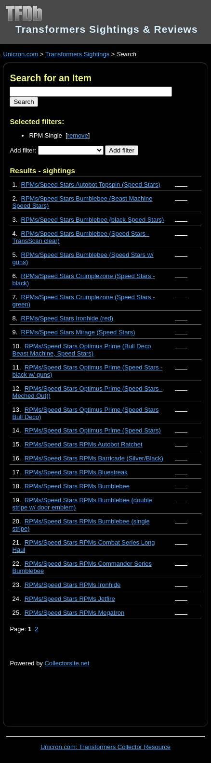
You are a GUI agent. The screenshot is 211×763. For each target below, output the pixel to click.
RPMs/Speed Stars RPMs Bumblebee (77, 486)
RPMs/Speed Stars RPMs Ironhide (72, 584)
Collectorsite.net (66, 663)
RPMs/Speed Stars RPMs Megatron (74, 612)
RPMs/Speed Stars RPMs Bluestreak (76, 472)
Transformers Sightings (77, 54)
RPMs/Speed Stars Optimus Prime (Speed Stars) (93, 430)
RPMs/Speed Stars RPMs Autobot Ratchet (84, 444)
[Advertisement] (110, 691)
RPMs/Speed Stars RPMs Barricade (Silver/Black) (94, 458)
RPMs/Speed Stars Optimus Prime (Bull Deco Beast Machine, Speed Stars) (82, 350)
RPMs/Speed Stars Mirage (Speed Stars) (78, 332)
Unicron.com (20, 54)
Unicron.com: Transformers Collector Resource (105, 746)
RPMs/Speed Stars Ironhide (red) (67, 318)
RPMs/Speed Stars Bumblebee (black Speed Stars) (92, 219)
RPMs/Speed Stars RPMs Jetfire (70, 598)
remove (77, 135)
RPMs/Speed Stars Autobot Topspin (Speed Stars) (90, 184)
